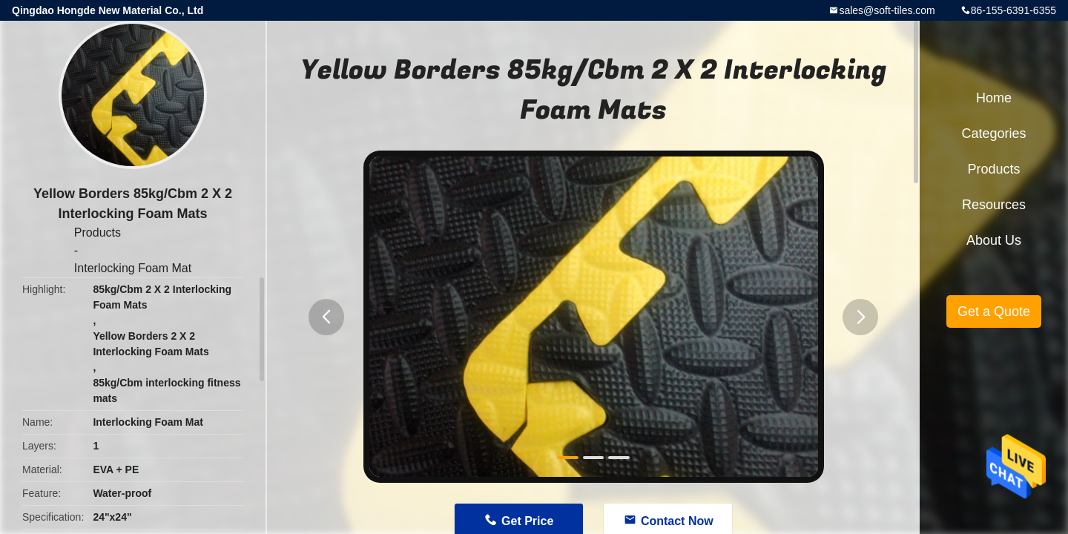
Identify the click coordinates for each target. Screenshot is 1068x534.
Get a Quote (993, 311)
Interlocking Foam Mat (132, 268)
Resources (994, 204)
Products (97, 232)
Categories (993, 133)
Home (994, 97)
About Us (993, 240)
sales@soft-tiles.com (886, 10)
